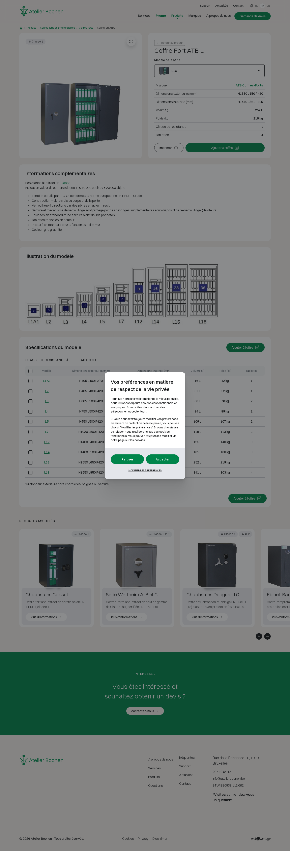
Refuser (127, 459)
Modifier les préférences (145, 470)
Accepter (163, 459)
